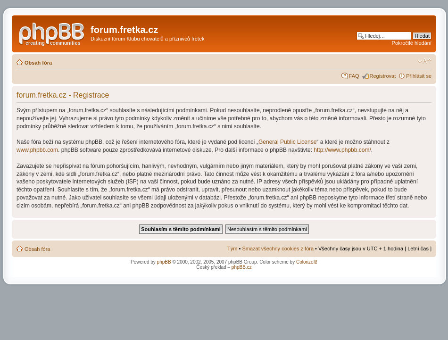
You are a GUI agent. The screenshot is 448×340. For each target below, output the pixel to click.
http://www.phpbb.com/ (342, 150)
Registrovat (383, 76)
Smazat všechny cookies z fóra (278, 248)
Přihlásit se (418, 76)
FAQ (354, 76)
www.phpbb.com (37, 150)
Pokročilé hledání (411, 43)
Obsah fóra (38, 63)
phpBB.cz (242, 267)
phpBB (164, 262)
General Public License (287, 142)
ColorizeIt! (306, 262)
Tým (232, 248)
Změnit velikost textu (424, 61)
